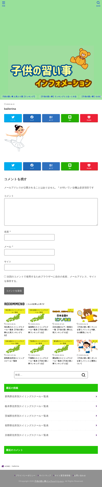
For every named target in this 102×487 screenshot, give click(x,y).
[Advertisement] (51, 22)
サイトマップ (45, 475)
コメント (9, 195)
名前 (7, 231)
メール (8, 246)
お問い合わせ (80, 475)
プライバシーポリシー (25, 475)
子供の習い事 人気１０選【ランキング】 (19, 96)
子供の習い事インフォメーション (49, 481)
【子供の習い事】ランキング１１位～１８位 (58, 96)
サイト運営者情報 (62, 475)
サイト (7, 261)
